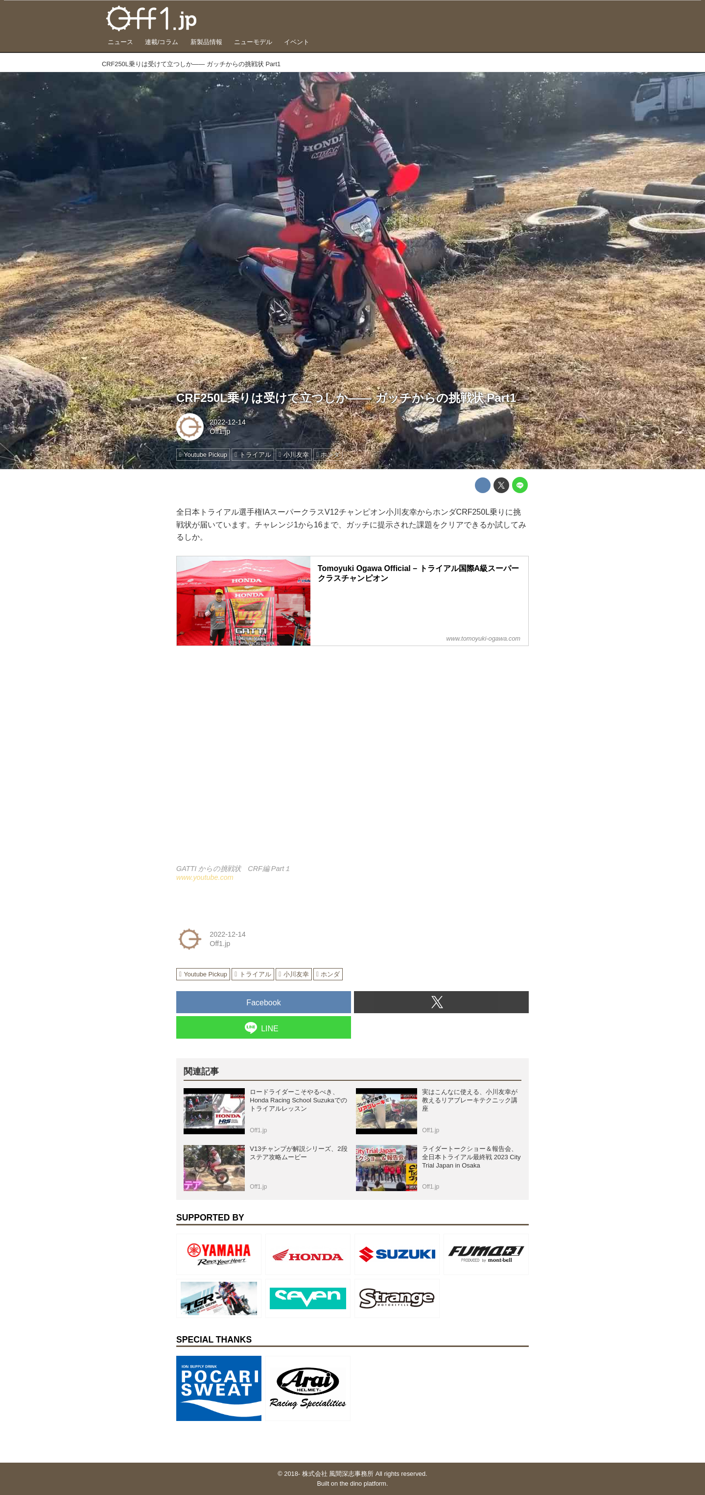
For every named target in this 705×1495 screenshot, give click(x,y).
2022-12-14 (228, 422)
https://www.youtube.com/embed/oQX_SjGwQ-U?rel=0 (352, 761)
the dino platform (363, 1483)
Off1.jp (220, 431)
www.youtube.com (205, 877)
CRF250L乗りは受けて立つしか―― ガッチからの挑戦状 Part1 (346, 397)
